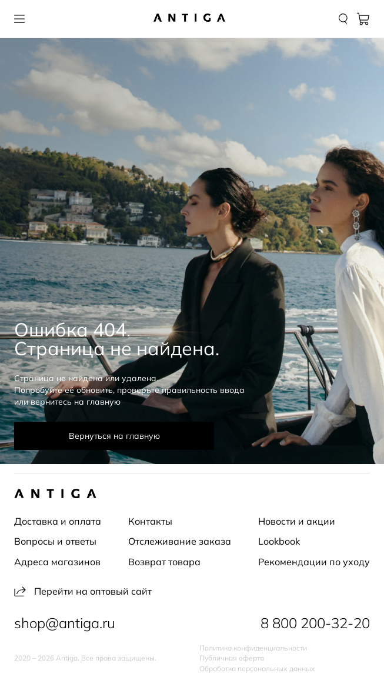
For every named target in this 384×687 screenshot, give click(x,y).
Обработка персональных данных (257, 669)
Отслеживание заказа (179, 541)
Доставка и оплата (57, 521)
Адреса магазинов (57, 562)
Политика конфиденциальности (253, 648)
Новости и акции (296, 521)
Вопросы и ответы (55, 541)
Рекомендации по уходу (314, 562)
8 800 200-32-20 (315, 623)
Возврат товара (164, 562)
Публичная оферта (231, 658)
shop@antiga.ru (64, 623)
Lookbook (279, 541)
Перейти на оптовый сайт (83, 591)
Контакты (150, 521)
